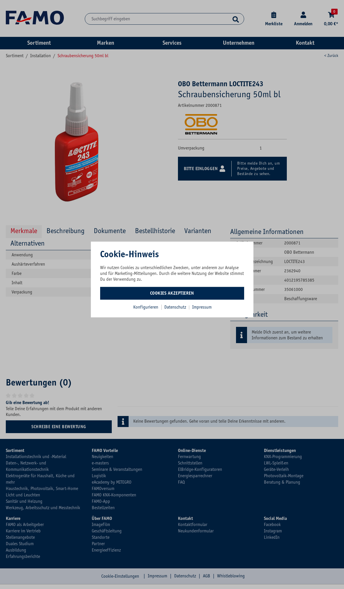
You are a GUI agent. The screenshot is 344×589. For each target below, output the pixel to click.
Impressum (202, 307)
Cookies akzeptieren (172, 293)
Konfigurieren (145, 307)
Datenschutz (175, 307)
